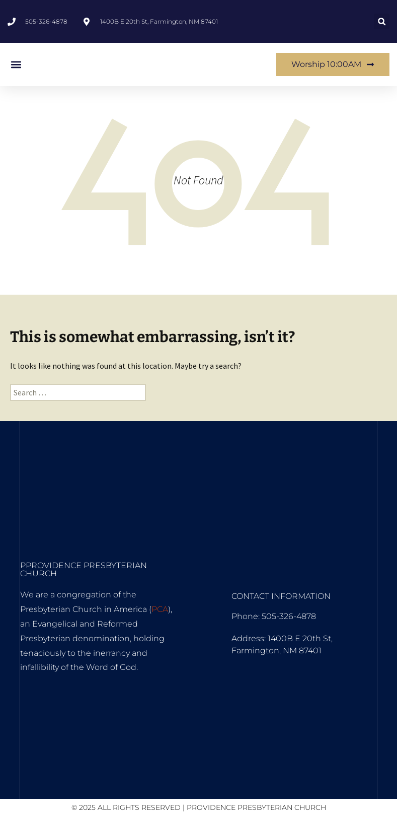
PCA (159, 609)
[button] (381, 21)
